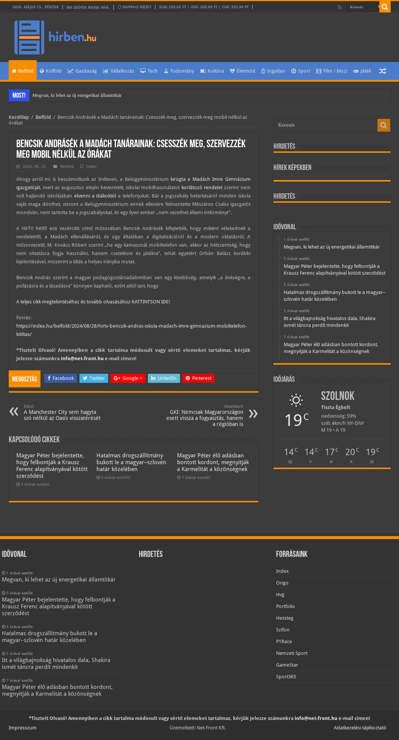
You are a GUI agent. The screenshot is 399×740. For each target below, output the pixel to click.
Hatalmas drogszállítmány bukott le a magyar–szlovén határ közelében (131, 462)
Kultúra (212, 71)
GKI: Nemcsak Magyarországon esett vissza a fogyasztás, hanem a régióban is (204, 415)
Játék (362, 71)
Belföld (23, 71)
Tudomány (179, 71)
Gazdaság (82, 71)
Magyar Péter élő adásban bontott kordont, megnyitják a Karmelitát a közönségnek (213, 462)
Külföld (51, 71)
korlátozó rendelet (202, 187)
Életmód (242, 71)
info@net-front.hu (82, 358)
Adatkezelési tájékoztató (360, 728)
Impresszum (23, 728)
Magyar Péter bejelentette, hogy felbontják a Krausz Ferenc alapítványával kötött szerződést (52, 465)
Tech (149, 71)
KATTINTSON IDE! (151, 302)
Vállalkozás (118, 71)
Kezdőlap (19, 117)
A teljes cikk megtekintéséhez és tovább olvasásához (74, 302)
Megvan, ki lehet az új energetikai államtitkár (77, 95)
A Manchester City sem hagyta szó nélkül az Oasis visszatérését (62, 412)
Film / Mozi (331, 71)
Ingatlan (273, 71)
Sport (300, 71)
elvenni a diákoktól (95, 196)
